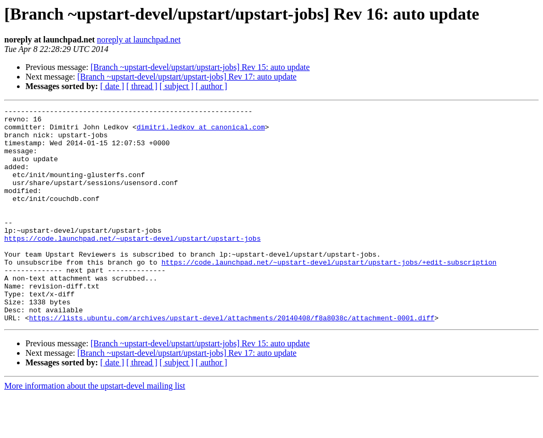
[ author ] (211, 86)
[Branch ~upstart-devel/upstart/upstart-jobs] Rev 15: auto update (200, 67)
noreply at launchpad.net (139, 39)
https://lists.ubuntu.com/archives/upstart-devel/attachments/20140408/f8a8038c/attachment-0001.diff (231, 360)
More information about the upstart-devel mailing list (94, 428)
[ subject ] (177, 86)
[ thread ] (141, 86)
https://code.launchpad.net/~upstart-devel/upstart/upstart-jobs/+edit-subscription (328, 294)
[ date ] (112, 86)
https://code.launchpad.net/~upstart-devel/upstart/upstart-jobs (132, 265)
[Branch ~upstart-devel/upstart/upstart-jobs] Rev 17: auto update (186, 76)
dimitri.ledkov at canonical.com (201, 131)
